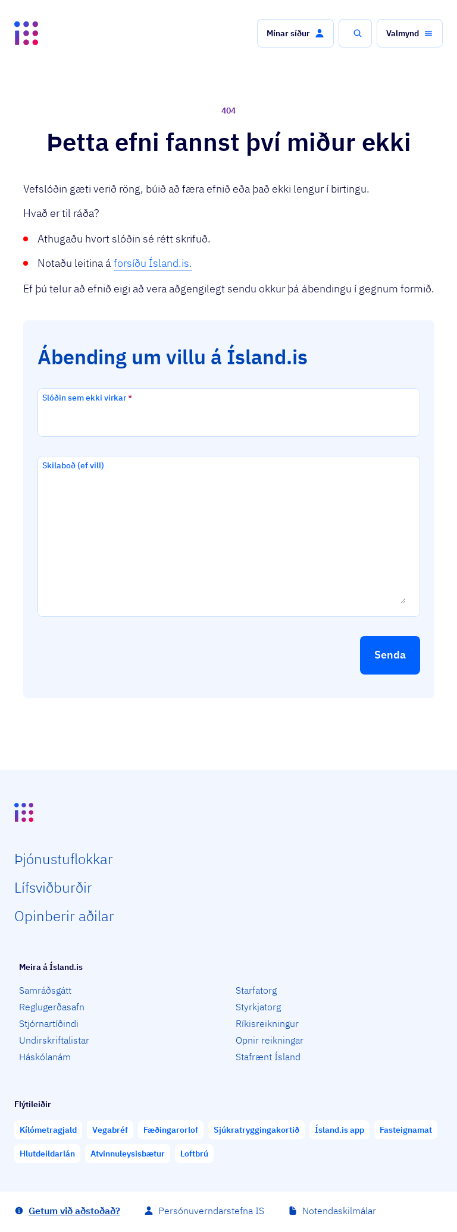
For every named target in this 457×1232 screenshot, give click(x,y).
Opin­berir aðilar (64, 915)
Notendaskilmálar (339, 1211)
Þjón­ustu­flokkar (63, 858)
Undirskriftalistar (54, 1040)
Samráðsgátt (45, 990)
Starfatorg (256, 990)
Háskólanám (45, 1057)
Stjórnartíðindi (49, 1023)
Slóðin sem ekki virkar (87, 397)
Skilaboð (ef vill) (73, 465)
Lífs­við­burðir (53, 887)
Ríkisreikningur (267, 1023)
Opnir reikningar (269, 1040)
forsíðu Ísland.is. (153, 263)
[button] (295, 33)
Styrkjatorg (258, 1007)
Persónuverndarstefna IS (211, 1211)
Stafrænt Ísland (268, 1057)
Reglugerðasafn (51, 1007)
